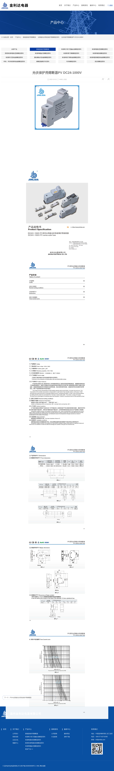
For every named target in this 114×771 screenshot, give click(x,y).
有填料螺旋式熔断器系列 (43, 53)
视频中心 (15, 743)
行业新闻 (54, 736)
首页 (60, 5)
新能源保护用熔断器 (29, 37)
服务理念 (67, 733)
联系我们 (101, 5)
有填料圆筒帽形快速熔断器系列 (100, 57)
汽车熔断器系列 (71, 61)
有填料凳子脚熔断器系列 (71, 53)
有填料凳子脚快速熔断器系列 (71, 57)
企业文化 (15, 740)
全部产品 (14, 49)
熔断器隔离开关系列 (42, 61)
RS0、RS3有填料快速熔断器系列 (14, 61)
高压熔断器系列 (100, 61)
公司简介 (15, 733)
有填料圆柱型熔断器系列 (100, 49)
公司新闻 (54, 733)
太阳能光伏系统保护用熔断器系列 (48, 37)
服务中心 (93, 5)
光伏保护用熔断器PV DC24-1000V (72, 37)
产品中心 (76, 5)
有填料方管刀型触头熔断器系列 (71, 49)
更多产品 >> (29, 749)
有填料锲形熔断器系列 (100, 53)
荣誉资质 (15, 736)
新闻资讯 (84, 5)
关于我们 (67, 5)
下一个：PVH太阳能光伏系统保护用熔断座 (17, 701)
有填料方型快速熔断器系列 (14, 57)
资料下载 (67, 736)
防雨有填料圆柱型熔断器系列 (14, 53)
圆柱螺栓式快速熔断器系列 (42, 57)
